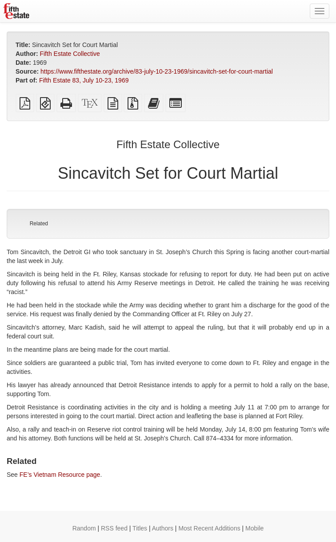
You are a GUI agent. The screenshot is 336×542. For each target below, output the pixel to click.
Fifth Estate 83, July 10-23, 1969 (84, 80)
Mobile (254, 528)
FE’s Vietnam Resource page (60, 474)
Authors (162, 528)
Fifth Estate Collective (70, 53)
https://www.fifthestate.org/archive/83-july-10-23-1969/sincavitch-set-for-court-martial (156, 71)
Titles (139, 528)
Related (39, 223)
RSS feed (114, 528)
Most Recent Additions (209, 528)
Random (84, 528)
